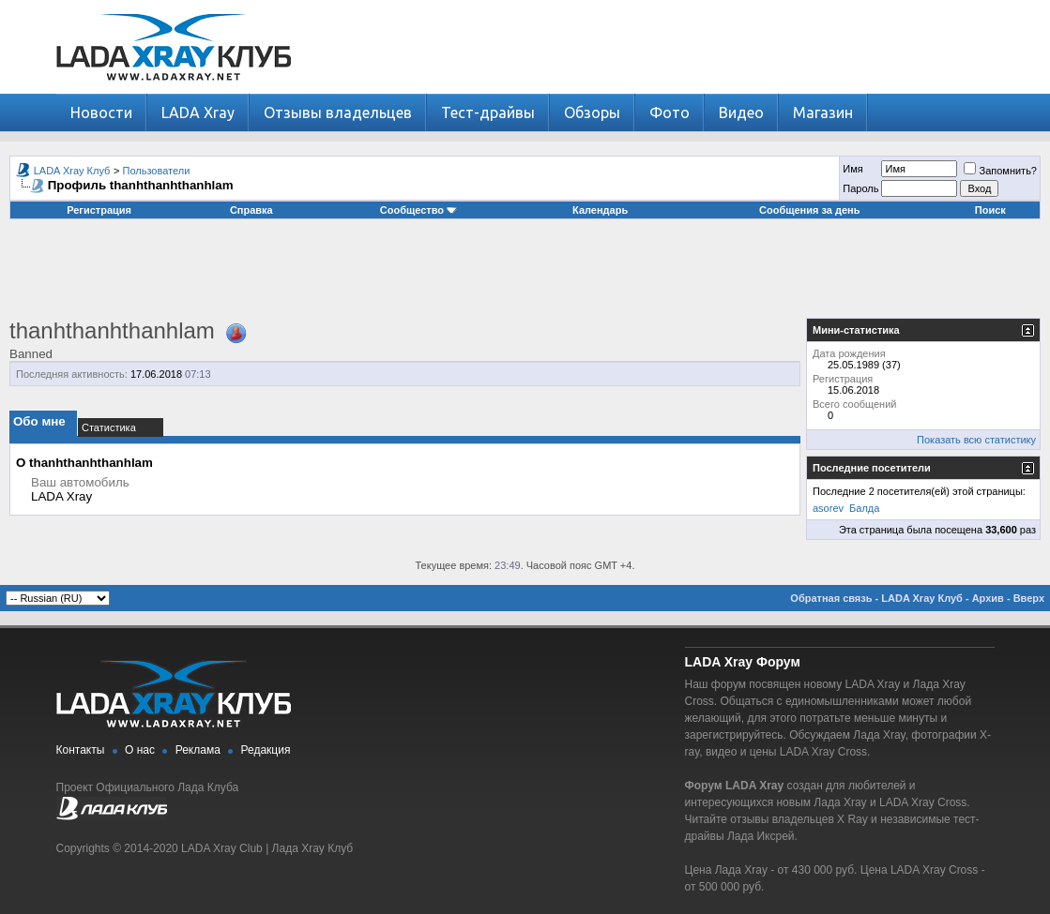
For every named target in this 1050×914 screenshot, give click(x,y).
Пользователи (156, 170)
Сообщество (418, 210)
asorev (828, 508)
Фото (669, 112)
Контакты (80, 750)
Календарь (600, 210)
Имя (852, 168)
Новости (101, 112)
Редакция (266, 750)
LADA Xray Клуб (72, 170)
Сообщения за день (809, 210)
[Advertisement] (525, 275)
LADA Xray (198, 112)
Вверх (1028, 598)
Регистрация (99, 210)
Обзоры (592, 112)
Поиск (990, 210)
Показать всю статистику (976, 439)
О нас (140, 750)
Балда (864, 508)
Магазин (823, 112)
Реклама (198, 750)
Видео (741, 112)
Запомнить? (1000, 170)
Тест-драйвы (488, 112)
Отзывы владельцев (338, 112)
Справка (251, 210)
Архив (988, 598)
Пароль (860, 188)
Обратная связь (831, 598)
